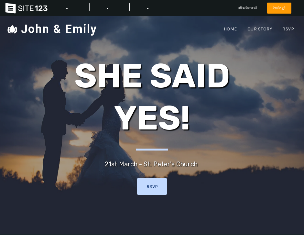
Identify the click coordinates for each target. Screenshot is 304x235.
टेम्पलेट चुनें (279, 8)
